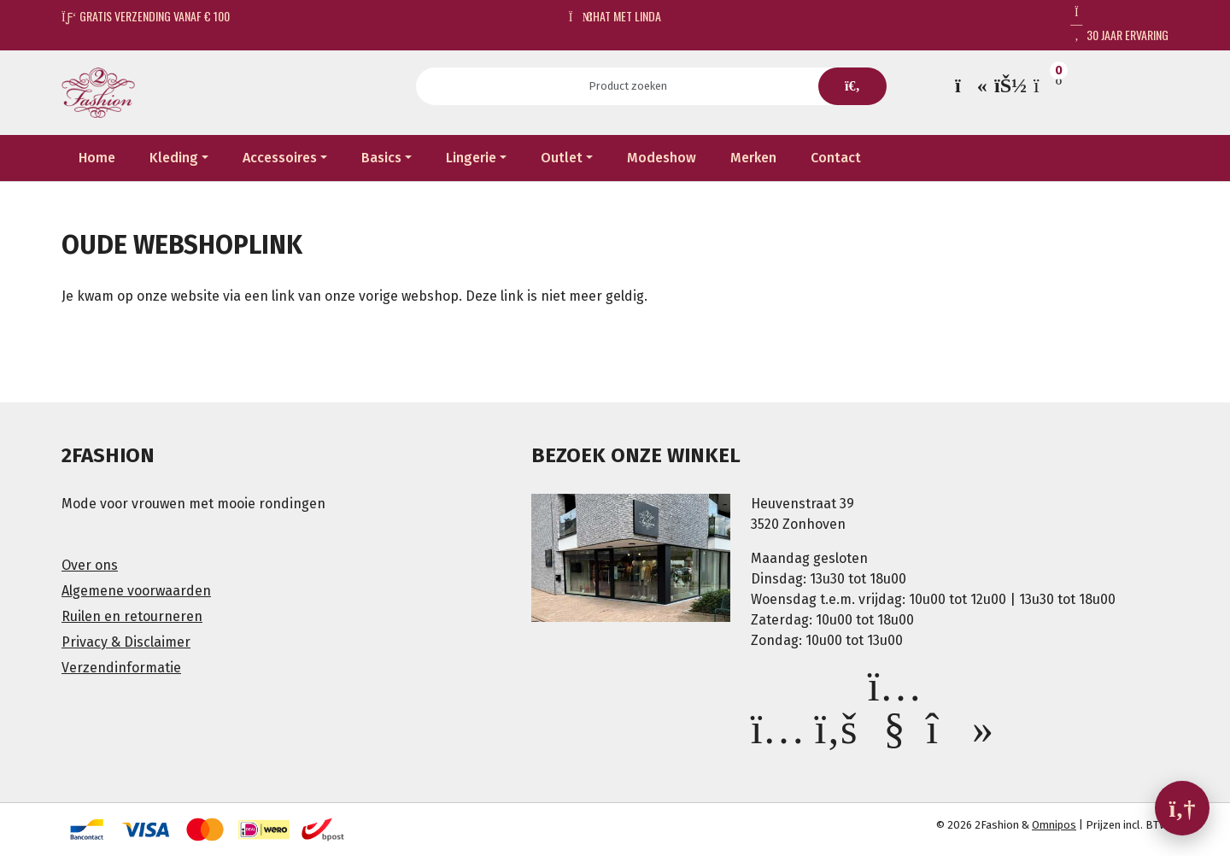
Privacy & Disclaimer (126, 642)
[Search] (633, 86)
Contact (836, 158)
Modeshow (661, 158)
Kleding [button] (173, 158)
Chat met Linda (615, 16)
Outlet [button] (562, 158)
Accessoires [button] (280, 158)
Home (97, 158)
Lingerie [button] (471, 158)
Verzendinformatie (121, 668)
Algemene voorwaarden (136, 591)
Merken (753, 158)
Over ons (90, 565)
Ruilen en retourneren (132, 616)
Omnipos (1054, 824)
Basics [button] (381, 158)
